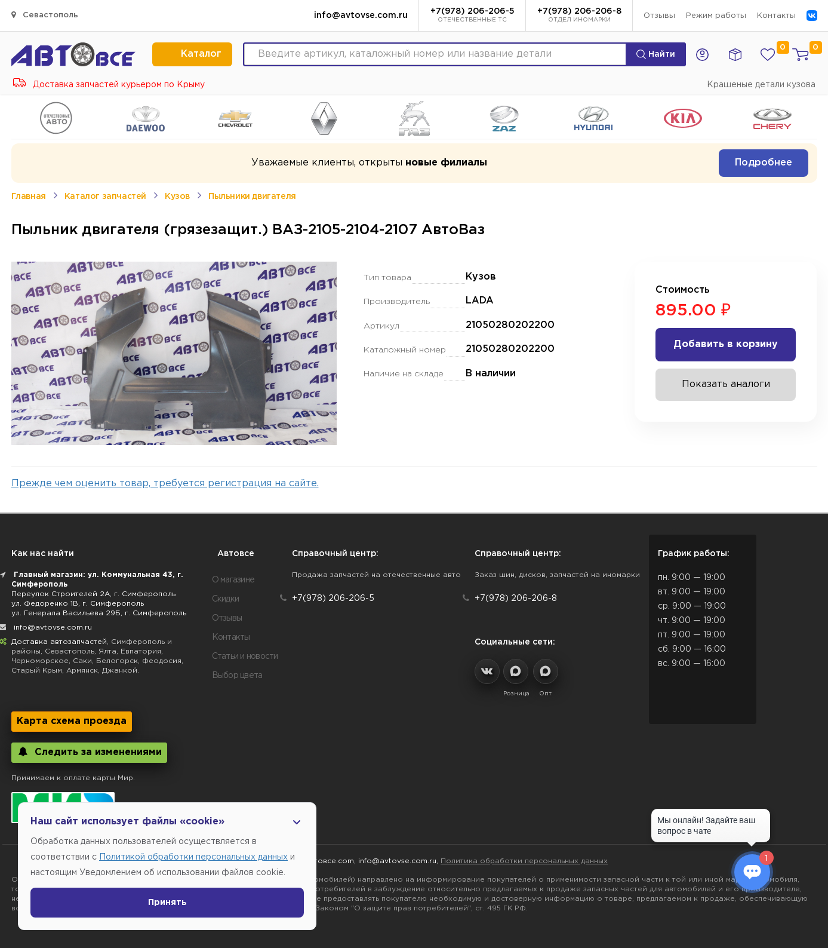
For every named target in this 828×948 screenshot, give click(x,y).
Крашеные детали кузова (761, 84)
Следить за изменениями (89, 752)
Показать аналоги (726, 384)
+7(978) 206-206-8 (579, 16)
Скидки (225, 599)
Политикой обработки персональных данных (193, 857)
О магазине (233, 580)
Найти (655, 54)
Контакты (776, 16)
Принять (167, 902)
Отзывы (659, 16)
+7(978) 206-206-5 (472, 16)
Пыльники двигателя (252, 196)
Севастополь (44, 15)
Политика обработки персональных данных (524, 861)
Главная (28, 196)
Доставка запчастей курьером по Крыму (109, 84)
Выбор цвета (237, 675)
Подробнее (763, 162)
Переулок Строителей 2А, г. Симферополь (93, 594)
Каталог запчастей (105, 196)
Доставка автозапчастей (59, 642)
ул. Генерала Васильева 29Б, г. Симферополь (98, 613)
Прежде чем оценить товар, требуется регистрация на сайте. (165, 483)
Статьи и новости (245, 656)
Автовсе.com (329, 861)
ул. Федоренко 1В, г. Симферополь (77, 603)
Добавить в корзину (725, 344)
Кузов (177, 196)
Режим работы (716, 16)
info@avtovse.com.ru (361, 15)
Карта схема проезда (72, 721)
